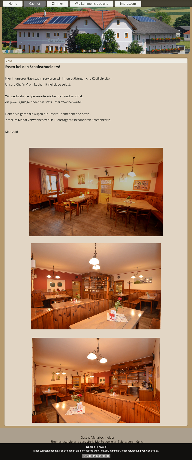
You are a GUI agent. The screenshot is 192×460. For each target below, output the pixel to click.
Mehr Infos (101, 455)
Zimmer (57, 4)
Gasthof (34, 4)
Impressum (128, 4)
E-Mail (9, 60)
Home (13, 4)
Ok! (87, 455)
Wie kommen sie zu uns (91, 4)
